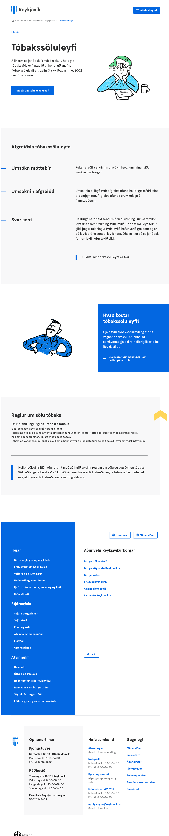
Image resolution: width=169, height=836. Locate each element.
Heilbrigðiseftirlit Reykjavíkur (42, 20)
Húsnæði (19, 667)
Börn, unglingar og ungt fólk (32, 560)
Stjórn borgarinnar (26, 613)
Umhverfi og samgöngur (29, 580)
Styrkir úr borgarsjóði (28, 694)
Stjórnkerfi (21, 620)
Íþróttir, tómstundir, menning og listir (38, 587)
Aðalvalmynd (148, 10)
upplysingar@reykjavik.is (105, 806)
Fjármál (18, 640)
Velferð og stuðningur (28, 573)
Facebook (133, 789)
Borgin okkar (92, 575)
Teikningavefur (136, 775)
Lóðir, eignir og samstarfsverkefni (35, 701)
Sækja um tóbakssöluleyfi (32, 90)
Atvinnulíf (21, 20)
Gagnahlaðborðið (95, 588)
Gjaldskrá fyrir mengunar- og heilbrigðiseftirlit (127, 358)
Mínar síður (147, 535)
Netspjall (105, 763)
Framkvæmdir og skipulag (30, 566)
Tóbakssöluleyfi (65, 20)
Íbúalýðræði (21, 594)
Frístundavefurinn (95, 581)
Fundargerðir (22, 627)
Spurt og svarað (105, 778)
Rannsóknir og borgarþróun (31, 687)
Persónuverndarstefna (141, 782)
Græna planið (22, 647)
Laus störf (133, 755)
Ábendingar (105, 750)
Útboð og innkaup (25, 673)
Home (13, 20)
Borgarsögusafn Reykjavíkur (102, 568)
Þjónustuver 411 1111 (105, 793)
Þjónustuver (134, 768)
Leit (93, 654)
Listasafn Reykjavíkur (97, 595)
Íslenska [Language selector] (121, 535)
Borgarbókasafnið (95, 561)
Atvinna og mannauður (28, 634)
